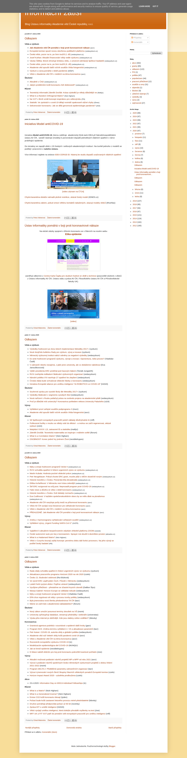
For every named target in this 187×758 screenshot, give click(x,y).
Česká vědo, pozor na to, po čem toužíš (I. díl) (50, 54)
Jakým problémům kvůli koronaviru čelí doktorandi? (53, 85)
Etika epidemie (73, 234)
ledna (137, 196)
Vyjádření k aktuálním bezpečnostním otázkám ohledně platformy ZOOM (62, 531)
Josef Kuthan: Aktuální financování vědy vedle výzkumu (54, 57)
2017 (135, 208)
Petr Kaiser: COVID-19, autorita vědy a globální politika (54, 632)
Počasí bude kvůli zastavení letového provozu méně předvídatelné (59, 700)
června (138, 155)
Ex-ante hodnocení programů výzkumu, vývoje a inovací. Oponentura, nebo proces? (67, 359)
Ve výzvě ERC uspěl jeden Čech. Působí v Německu (53, 581)
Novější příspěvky (32, 728)
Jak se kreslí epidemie (39, 649)
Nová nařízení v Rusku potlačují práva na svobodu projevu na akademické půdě (65, 398)
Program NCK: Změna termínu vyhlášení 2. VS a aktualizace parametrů (61, 629)
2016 (135, 211)
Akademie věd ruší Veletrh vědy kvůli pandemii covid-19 (54, 635)
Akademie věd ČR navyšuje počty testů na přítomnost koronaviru (59, 502)
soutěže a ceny (138, 84)
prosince (138, 134)
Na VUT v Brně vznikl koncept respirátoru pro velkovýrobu (56, 99)
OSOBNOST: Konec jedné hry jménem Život (49, 439)
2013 (135, 222)
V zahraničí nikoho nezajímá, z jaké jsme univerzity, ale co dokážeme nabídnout (65, 365)
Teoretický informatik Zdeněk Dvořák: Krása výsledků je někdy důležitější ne (63, 92)
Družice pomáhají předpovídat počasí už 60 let (50, 704)
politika (135, 75)
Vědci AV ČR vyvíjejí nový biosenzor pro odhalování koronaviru (58, 506)
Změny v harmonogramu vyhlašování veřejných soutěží (54, 520)
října (137, 141)
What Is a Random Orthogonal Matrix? (47, 96)
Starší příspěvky (114, 728)
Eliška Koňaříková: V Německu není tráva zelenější (53, 483)
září (136, 144)
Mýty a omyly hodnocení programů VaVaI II (49, 467)
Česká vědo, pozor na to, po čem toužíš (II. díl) (51, 64)
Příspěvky (136, 38)
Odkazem (31, 38)
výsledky (135, 97)
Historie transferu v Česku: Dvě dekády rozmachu (52, 493)
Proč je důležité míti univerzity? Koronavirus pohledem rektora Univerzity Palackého (67, 401)
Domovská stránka (74, 728)
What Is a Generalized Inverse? (44, 694)
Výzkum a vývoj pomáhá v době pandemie (48, 71)
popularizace (137, 78)
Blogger (112, 746)
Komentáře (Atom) (49, 732)
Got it (155, 6)
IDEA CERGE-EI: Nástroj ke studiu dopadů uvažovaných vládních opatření (88, 154)
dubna (137, 162)
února (137, 193)
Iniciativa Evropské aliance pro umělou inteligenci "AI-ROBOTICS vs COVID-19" (65, 384)
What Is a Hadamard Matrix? (43, 537)
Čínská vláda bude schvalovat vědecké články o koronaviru (56, 381)
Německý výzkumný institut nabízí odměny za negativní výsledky (58, 355)
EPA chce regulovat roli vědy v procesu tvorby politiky (53, 597)
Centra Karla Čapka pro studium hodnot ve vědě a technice (70, 276)
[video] (73, 321)
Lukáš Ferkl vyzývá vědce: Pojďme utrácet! (49, 584)
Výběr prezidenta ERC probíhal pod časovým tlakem (53, 371)
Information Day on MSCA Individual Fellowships (61, 683)
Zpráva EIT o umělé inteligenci (43, 707)
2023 (135, 120)
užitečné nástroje (139, 94)
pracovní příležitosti (140, 81)
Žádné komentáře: (54, 112)
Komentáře (136, 42)
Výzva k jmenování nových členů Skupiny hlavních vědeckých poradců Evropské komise (69, 672)
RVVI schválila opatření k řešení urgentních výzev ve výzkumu (57, 470)
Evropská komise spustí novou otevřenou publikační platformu (57, 51)
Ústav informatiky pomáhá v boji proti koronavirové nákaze (62, 225)
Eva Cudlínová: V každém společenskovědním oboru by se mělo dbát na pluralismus (67, 496)
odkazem (136, 69)
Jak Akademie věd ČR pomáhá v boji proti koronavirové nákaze (60, 48)
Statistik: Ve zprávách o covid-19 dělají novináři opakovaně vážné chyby (62, 102)
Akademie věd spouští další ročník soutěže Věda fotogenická (57, 67)
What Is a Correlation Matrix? (43, 436)
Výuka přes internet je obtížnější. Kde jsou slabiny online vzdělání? (59, 618)
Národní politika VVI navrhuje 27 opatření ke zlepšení (53, 377)
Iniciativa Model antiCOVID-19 (44, 124)
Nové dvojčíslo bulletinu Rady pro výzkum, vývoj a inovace (56, 352)
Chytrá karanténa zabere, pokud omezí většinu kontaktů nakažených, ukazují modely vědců (65, 203)
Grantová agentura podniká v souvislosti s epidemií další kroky (57, 625)
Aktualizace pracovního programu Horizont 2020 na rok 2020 (57, 574)
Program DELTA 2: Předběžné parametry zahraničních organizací (59, 669)
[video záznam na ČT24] (73, 191)
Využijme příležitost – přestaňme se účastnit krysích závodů (56, 587)
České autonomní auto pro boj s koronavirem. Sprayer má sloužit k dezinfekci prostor (67, 534)
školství (135, 91)
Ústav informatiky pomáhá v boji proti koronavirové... (147, 173)
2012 (135, 226)
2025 (135, 113)
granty (134, 66)
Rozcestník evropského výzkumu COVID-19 (49, 642)
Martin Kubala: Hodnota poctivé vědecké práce (51, 473)
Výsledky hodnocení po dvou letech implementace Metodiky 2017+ (59, 349)
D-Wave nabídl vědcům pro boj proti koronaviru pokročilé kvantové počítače (63, 652)
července (139, 151)
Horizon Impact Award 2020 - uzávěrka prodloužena (53, 675)
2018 (135, 204)
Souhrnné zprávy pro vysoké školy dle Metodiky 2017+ (54, 392)
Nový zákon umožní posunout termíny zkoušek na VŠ (53, 611)
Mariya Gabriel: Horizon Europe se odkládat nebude (53, 591)
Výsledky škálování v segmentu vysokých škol (50, 395)
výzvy (134, 100)
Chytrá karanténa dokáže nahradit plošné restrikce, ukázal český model (56, 197)
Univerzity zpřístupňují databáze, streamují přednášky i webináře (58, 615)
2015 (135, 215)
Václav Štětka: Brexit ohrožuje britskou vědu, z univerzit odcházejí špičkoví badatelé (67, 61)
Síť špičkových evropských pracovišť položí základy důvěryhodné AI (60, 420)
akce (134, 63)
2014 (135, 218)
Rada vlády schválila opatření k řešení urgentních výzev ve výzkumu (60, 571)
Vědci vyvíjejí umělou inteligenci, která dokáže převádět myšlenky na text (62, 710)
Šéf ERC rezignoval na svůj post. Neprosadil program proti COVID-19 (61, 486)
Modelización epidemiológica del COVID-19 (49, 645)
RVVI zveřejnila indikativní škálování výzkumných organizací (56, 374)
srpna (137, 148)
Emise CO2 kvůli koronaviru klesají (45, 697)
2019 (135, 201)
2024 (135, 116)
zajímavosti (136, 103)
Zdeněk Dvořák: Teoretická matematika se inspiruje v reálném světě (60, 432)
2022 (135, 124)
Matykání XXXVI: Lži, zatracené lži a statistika (50, 429)
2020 (135, 131)
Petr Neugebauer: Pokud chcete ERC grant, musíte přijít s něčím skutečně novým (66, 476)
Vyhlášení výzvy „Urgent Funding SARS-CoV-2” (51, 523)
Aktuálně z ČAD (37, 82)
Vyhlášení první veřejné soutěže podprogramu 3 (51, 409)
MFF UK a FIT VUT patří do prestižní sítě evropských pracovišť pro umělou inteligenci (67, 714)
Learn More (144, 6)
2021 (135, 127)
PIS (133, 72)
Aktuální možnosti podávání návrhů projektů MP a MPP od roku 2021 (60, 659)
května (138, 158)
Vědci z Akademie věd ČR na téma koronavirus (51, 639)
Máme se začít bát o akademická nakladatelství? (51, 604)
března (138, 189)
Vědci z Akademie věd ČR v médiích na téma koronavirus (55, 74)
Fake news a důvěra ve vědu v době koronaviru (51, 490)
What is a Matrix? (37, 690)
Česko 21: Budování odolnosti (43, 577)
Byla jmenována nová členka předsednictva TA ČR (52, 600)
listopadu (139, 137)
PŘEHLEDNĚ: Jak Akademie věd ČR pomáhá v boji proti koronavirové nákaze (65, 512)
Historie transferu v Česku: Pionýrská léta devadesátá (54, 480)
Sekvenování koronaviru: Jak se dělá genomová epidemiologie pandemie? (63, 106)
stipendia (135, 88)
